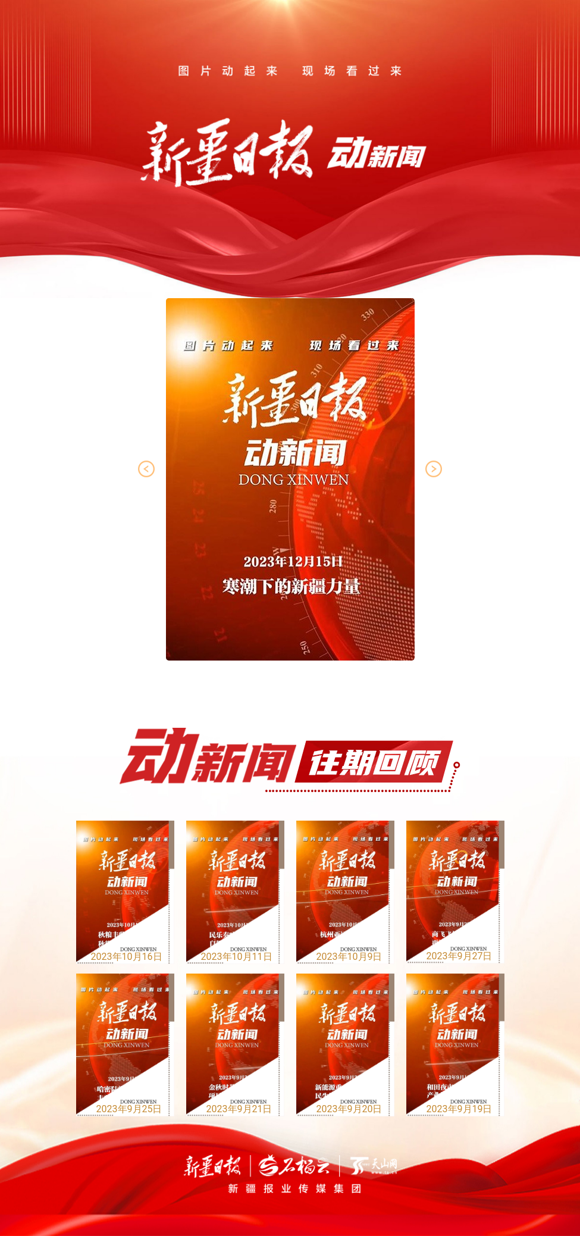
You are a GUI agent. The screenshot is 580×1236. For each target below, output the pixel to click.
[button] (433, 468)
